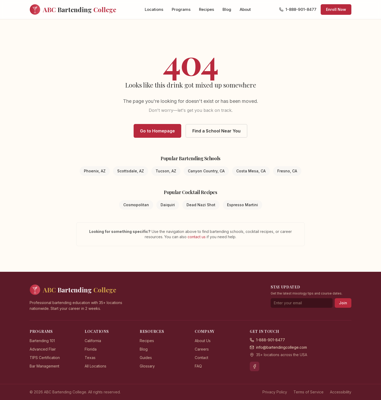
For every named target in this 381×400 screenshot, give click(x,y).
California (93, 340)
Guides (146, 357)
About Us (203, 340)
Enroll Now (336, 9)
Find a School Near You (216, 131)
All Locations (95, 366)
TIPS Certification (45, 357)
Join (343, 303)
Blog (227, 9)
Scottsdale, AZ (130, 171)
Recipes (206, 9)
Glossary (147, 366)
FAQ (198, 366)
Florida (91, 349)
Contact (201, 357)
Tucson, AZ (166, 171)
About (245, 9)
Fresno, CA (287, 171)
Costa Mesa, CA (251, 171)
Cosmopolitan (136, 205)
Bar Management (44, 366)
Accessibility (340, 392)
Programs (181, 9)
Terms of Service (308, 392)
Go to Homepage (157, 131)
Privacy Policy (274, 392)
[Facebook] (254, 366)
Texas (90, 357)
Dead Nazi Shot (201, 205)
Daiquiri (168, 205)
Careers (202, 349)
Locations (154, 9)
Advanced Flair (43, 349)
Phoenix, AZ (95, 171)
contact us (197, 237)
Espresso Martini (242, 205)
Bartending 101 (42, 340)
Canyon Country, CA (206, 171)
